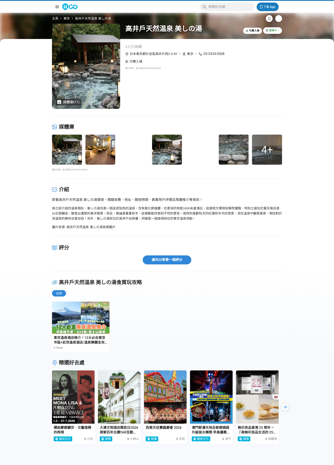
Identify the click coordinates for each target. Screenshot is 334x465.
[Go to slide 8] (91, 102)
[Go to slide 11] (100, 102)
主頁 (55, 18)
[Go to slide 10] (97, 102)
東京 (66, 18)
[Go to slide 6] (86, 102)
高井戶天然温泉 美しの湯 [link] (93, 18)
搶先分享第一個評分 (167, 260)
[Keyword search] (230, 6)
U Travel (58, 347)
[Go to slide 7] (89, 102)
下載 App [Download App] (267, 7)
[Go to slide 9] (94, 102)
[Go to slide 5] (83, 102)
